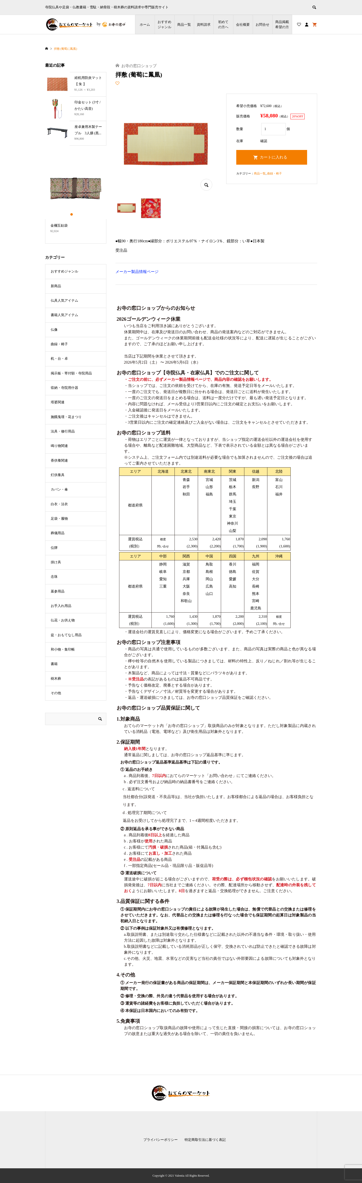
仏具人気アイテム (64, 300)
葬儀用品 (57, 533)
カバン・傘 (59, 489)
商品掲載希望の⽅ (282, 24)
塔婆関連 (57, 402)
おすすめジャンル (164, 24)
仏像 (54, 330)
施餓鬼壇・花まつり (66, 417)
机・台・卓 (59, 358)
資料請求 (204, 24)
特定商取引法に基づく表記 (205, 1140)
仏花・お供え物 (63, 620)
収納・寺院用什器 (64, 388)
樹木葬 (56, 678)
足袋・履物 (59, 518)
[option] (75, 197)
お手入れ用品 (61, 606)
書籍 (54, 664)
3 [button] (80, 214)
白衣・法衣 (59, 504)
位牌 (54, 548)
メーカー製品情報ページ (137, 272)
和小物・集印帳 (63, 649)
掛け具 (56, 562)
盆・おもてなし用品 (66, 635)
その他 (56, 693)
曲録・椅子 (274, 173)
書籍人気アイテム (64, 315)
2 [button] (75, 214)
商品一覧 (184, 24)
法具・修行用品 (63, 431)
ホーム (145, 24)
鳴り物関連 (59, 446)
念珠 (54, 577)
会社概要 (243, 24)
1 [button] (71, 214)
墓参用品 (57, 591)
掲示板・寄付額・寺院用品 (71, 373)
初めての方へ (223, 24)
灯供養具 (57, 475)
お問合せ (262, 24)
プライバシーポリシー (160, 1140)
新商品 (56, 286)
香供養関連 (59, 460)
